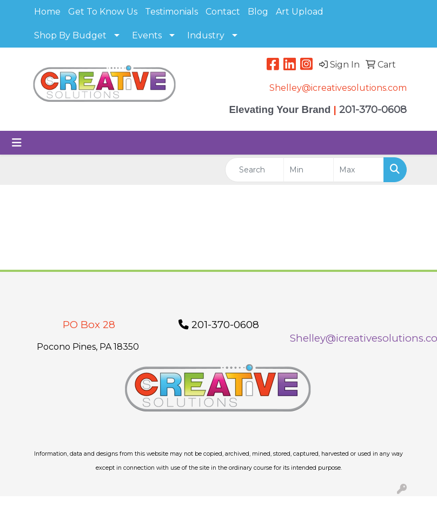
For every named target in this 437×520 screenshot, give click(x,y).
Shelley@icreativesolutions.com (338, 88)
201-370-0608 (218, 324)
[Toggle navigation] (16, 142)
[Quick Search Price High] (358, 169)
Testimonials (171, 11)
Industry (205, 35)
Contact (223, 11)
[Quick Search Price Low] (308, 169)
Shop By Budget (70, 35)
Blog (258, 11)
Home (47, 11)
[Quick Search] (254, 169)
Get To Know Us (102, 11)
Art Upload (299, 11)
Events (147, 35)
